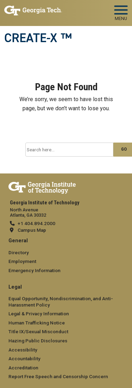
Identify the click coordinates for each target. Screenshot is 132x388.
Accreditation (23, 367)
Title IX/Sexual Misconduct (38, 331)
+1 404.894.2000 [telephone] (36, 223)
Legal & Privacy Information (38, 313)
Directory (18, 252)
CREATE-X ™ (38, 38)
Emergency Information (34, 270)
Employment (22, 261)
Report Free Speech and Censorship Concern (58, 376)
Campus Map (32, 230)
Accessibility (22, 350)
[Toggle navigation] (121, 10)
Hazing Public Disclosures (37, 340)
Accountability (24, 358)
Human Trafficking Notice (36, 322)
